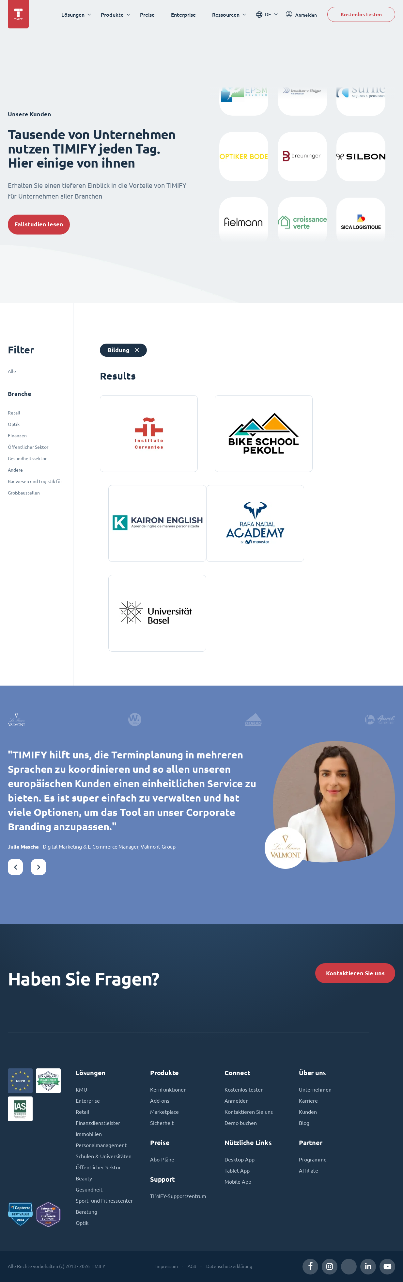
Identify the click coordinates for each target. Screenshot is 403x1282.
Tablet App (237, 1171)
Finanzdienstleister (98, 1123)
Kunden (308, 1112)
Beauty (84, 1178)
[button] (15, 867)
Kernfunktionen (168, 1090)
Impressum (166, 1266)
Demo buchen (241, 1123)
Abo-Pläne (162, 1159)
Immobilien (89, 1134)
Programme (313, 1159)
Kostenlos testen (361, 14)
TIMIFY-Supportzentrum (178, 1196)
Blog (304, 1123)
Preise (147, 14)
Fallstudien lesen (38, 224)
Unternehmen (315, 1090)
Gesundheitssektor (27, 458)
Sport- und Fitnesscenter (104, 1201)
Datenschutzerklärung (229, 1266)
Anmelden (237, 1101)
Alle (12, 371)
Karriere (308, 1101)
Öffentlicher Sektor (28, 447)
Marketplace (164, 1112)
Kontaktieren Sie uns (355, 973)
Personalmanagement (101, 1145)
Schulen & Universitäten (104, 1156)
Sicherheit (162, 1123)
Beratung (86, 1212)
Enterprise (183, 14)
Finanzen (17, 435)
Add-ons (159, 1101)
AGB (192, 1266)
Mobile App (238, 1182)
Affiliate (308, 1171)
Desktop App (240, 1159)
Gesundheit (89, 1190)
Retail (14, 412)
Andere (15, 470)
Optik (14, 424)
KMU (81, 1090)
